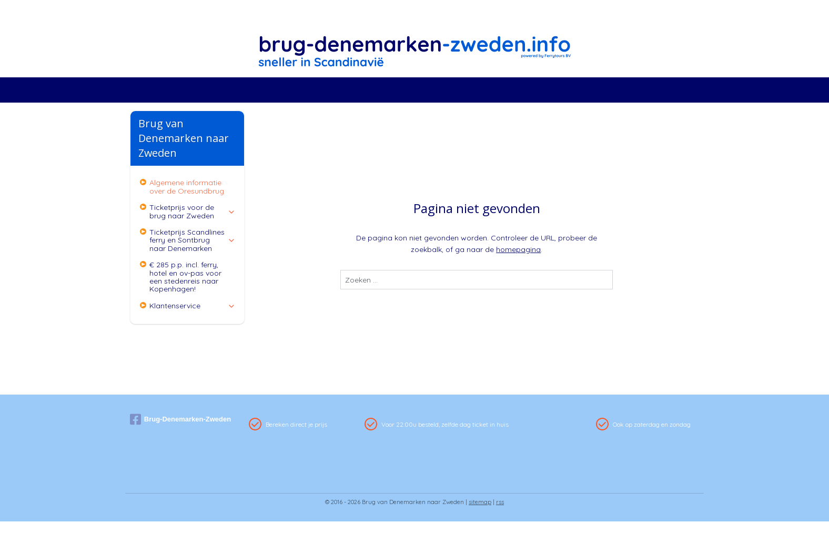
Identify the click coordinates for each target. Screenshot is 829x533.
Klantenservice (192, 305)
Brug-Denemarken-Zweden (180, 419)
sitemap (480, 502)
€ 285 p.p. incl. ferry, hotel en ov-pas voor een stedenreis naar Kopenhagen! (185, 277)
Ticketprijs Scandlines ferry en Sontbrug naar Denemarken (192, 240)
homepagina (518, 249)
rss (500, 502)
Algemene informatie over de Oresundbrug (186, 186)
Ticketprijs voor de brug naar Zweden (192, 211)
